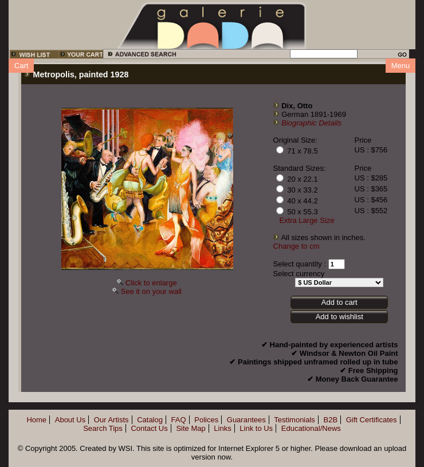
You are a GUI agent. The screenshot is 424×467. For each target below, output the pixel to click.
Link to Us (256, 428)
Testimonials (294, 419)
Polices (206, 419)
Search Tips (103, 428)
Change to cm (296, 246)
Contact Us (149, 428)
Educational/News (311, 428)
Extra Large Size (306, 220)
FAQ (178, 419)
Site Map (190, 428)
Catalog (150, 419)
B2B (331, 419)
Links (222, 428)
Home (36, 419)
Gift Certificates (371, 419)
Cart (21, 65)
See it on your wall (151, 291)
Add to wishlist (339, 316)
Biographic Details (311, 123)
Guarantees (246, 419)
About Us (70, 419)
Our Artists (111, 419)
